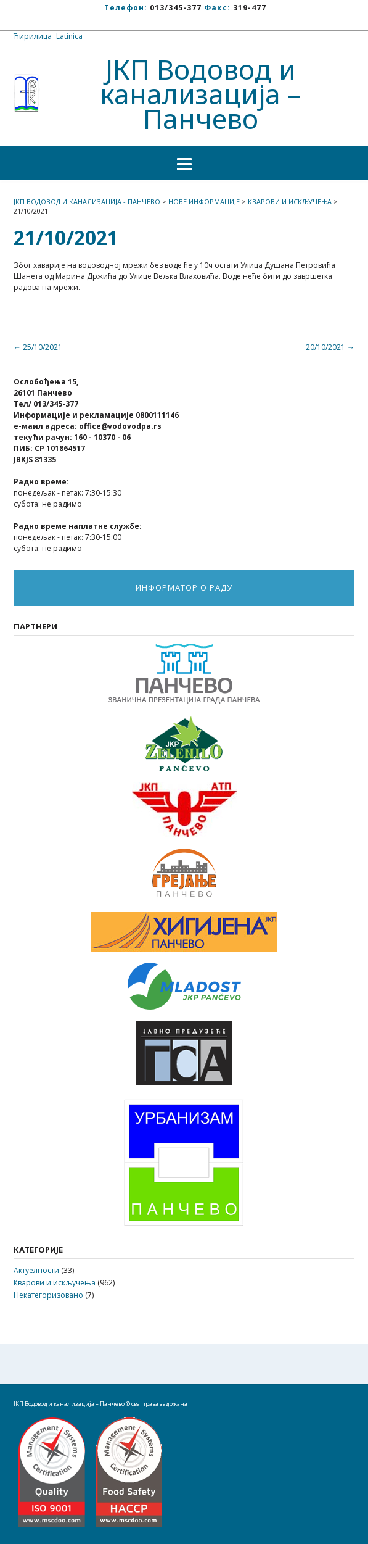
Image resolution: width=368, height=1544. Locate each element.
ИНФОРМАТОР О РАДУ (184, 587)
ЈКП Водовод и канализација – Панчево (200, 94)
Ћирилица (33, 36)
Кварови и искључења (55, 1282)
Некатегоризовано (48, 1295)
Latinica (69, 36)
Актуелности (36, 1270)
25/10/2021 (38, 347)
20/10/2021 (330, 347)
